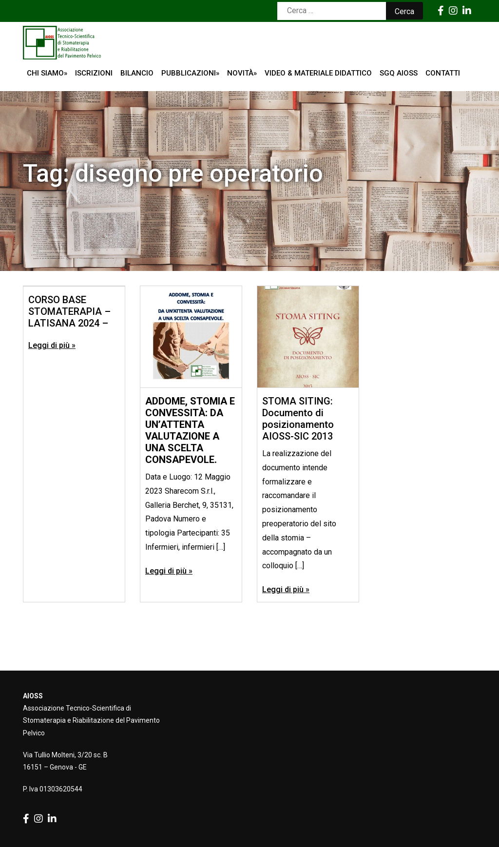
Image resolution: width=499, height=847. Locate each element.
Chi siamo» (47, 73)
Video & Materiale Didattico (318, 73)
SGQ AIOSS (399, 73)
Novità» (242, 73)
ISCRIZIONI (94, 73)
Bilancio (137, 73)
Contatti (442, 73)
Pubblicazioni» (190, 73)
